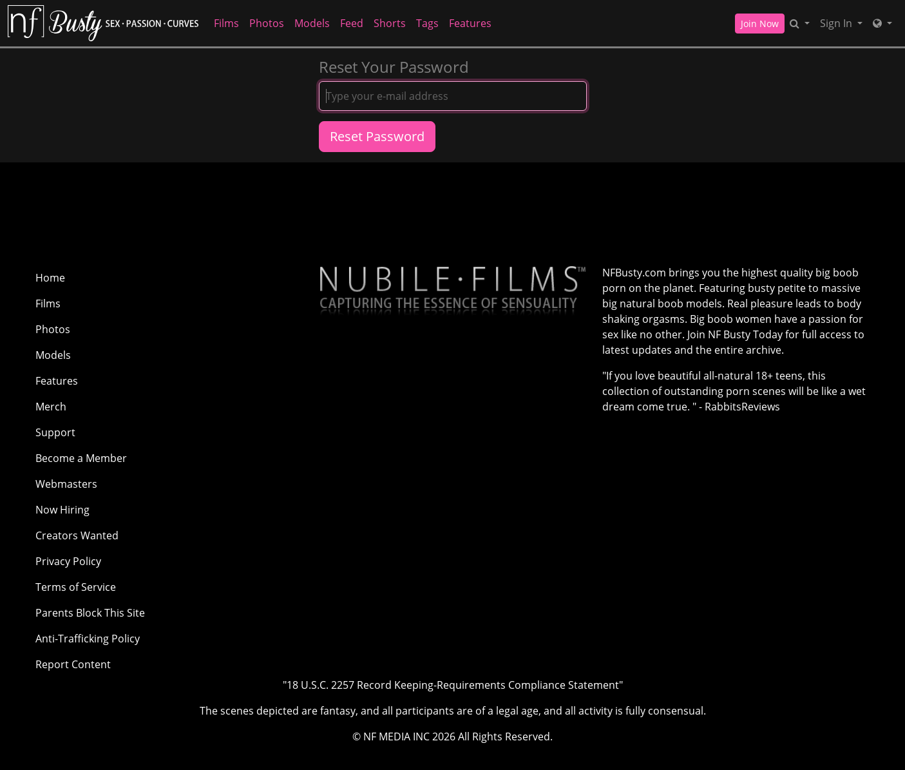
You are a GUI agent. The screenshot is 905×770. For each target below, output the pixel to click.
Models (312, 23)
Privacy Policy (68, 561)
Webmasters (66, 484)
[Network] (882, 23)
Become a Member (81, 458)
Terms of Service (75, 587)
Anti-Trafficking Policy (87, 638)
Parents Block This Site (90, 613)
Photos (266, 23)
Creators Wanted (77, 535)
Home (50, 278)
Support (55, 432)
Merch (50, 406)
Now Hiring (62, 510)
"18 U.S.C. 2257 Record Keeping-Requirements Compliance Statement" (453, 685)
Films (226, 23)
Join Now (760, 23)
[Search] (800, 23)
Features (470, 23)
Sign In (837, 23)
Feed (351, 23)
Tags (427, 23)
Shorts (390, 23)
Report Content (73, 664)
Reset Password (377, 136)
